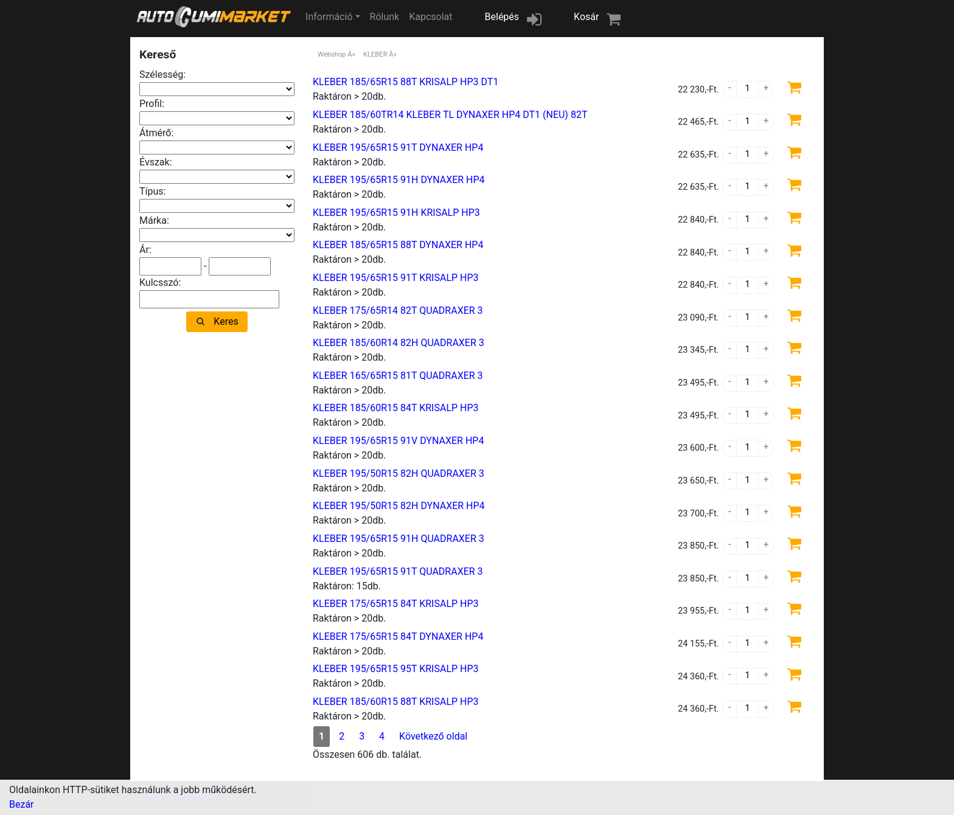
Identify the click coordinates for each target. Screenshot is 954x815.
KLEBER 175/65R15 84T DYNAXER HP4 (398, 636)
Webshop (332, 54)
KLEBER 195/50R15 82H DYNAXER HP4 (399, 506)
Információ (328, 17)
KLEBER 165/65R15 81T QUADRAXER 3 (398, 375)
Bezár (21, 804)
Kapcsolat (430, 17)
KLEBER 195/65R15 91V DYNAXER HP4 (398, 440)
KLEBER (375, 54)
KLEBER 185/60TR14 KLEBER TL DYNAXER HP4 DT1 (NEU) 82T (450, 114)
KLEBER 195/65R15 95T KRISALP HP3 (396, 669)
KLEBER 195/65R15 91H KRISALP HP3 (396, 212)
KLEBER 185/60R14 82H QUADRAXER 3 (398, 343)
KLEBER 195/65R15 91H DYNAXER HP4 (399, 180)
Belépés (502, 17)
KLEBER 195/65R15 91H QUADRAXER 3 (398, 538)
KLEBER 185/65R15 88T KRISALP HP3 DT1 (405, 82)
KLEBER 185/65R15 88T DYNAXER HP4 (398, 245)
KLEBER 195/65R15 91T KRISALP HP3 (396, 277)
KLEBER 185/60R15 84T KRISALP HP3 (396, 408)
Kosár (586, 17)
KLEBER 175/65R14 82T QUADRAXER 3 (398, 310)
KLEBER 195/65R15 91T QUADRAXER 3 (398, 571)
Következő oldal (433, 736)
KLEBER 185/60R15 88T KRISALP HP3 (396, 701)
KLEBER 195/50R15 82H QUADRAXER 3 (398, 473)
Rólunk (385, 17)
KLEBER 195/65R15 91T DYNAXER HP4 (398, 147)
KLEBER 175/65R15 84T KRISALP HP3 (396, 603)
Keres (226, 321)
